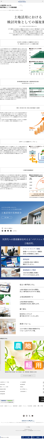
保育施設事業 (2, 393)
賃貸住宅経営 (2, 384)
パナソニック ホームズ (37, 430)
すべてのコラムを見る (27, 375)
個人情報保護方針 (30, 430)
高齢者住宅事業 (3, 389)
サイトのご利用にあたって (24, 430)
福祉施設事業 (2, 391)
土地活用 (10, 10)
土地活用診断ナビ (23, 391)
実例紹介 (21, 386)
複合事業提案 (22, 384)
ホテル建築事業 (23, 382)
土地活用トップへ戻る (21, 5)
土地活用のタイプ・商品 (4, 382)
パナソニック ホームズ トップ (4, 10)
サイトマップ (17, 430)
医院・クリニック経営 (4, 386)
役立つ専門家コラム (23, 389)
